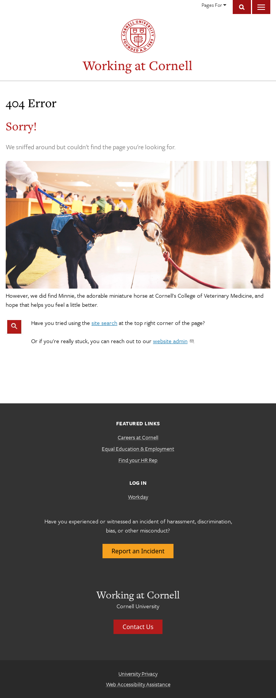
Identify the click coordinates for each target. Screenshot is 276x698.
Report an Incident (138, 551)
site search (104, 323)
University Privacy (138, 674)
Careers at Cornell (138, 437)
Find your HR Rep (138, 460)
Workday (138, 497)
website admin (173, 341)
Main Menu (261, 7)
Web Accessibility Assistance (138, 684)
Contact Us (138, 627)
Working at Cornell (137, 65)
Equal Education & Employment (138, 449)
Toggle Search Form (242, 7)
